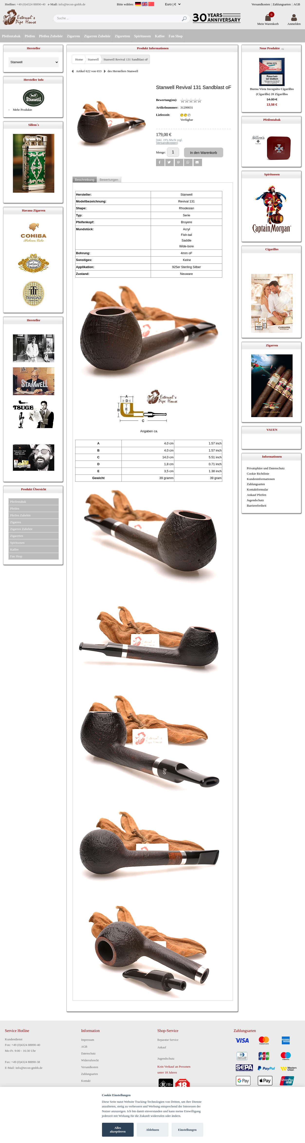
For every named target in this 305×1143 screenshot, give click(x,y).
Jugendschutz (255, 500)
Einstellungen (187, 1130)
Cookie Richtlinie (258, 473)
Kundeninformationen (261, 479)
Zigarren (73, 36)
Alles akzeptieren (118, 1129)
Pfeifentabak (11, 36)
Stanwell (93, 59)
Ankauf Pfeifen (256, 495)
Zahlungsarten (282, 4)
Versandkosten (260, 4)
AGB (297, 4)
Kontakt (86, 1081)
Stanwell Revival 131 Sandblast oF (125, 59)
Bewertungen (109, 179)
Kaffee (160, 36)
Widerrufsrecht (90, 1060)
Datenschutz (88, 1053)
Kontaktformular (257, 489)
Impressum (87, 1040)
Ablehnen (152, 1130)
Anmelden (294, 22)
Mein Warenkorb (268, 22)
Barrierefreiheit (256, 505)
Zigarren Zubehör (97, 36)
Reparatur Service (167, 1040)
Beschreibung (84, 179)
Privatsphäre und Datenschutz (266, 468)
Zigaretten (122, 36)
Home (79, 59)
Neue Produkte (269, 48)
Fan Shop (176, 36)
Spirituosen (142, 36)
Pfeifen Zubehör (51, 36)
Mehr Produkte (22, 109)
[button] (160, 162)
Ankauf (161, 1047)
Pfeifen (30, 36)
